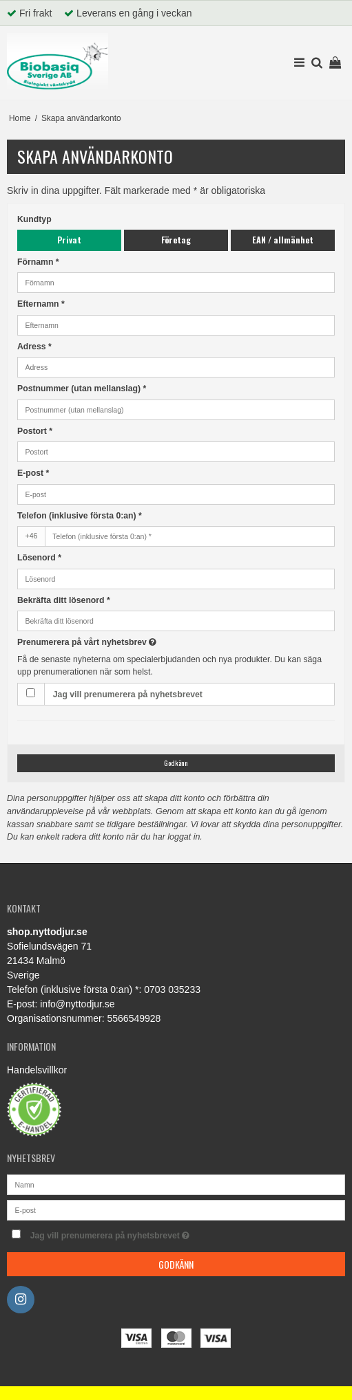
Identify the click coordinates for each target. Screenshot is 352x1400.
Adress (34, 346)
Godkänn (176, 762)
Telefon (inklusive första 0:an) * (79, 516)
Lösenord (39, 557)
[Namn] (176, 1183)
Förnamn (38, 262)
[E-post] (176, 1208)
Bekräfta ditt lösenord (63, 600)
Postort (34, 431)
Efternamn (41, 304)
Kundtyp (34, 219)
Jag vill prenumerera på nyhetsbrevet (128, 694)
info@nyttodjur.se (77, 1003)
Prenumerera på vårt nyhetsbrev (120, 641)
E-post (33, 473)
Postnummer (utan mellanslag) (81, 388)
